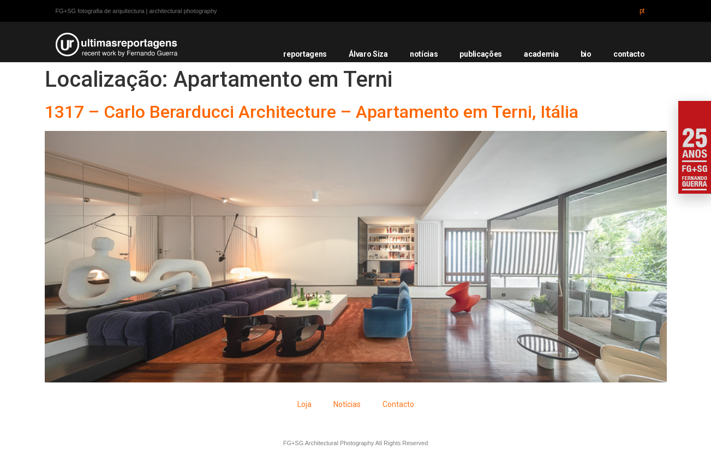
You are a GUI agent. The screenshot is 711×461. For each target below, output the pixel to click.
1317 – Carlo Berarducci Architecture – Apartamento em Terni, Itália (311, 111)
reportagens (305, 54)
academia (541, 54)
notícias (424, 54)
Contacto (398, 404)
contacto (629, 54)
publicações (480, 54)
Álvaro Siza (368, 54)
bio (586, 54)
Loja (304, 404)
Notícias (347, 404)
